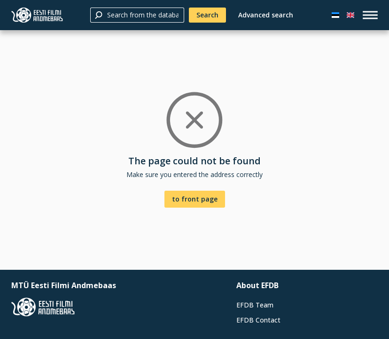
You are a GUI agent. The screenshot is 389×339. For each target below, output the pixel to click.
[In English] (350, 15)
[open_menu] (370, 15)
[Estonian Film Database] (37, 15)
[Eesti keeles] (335, 15)
